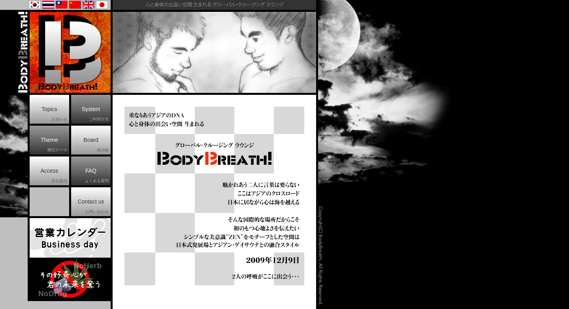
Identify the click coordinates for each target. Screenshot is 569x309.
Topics (54, 114)
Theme (54, 145)
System (95, 114)
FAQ (97, 175)
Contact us (93, 206)
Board (96, 145)
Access (53, 175)
